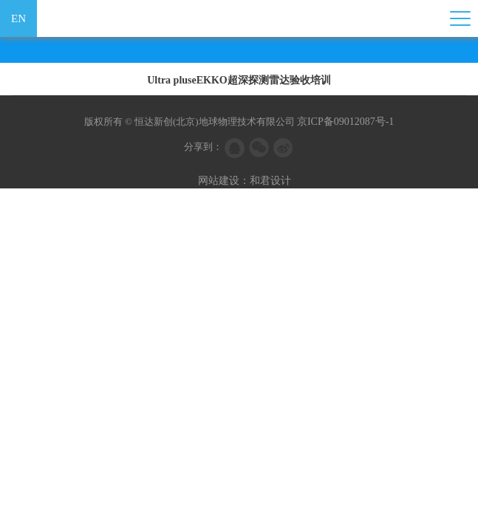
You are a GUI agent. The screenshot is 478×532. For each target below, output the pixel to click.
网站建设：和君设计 (244, 180)
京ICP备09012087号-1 (345, 121)
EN (18, 18)
